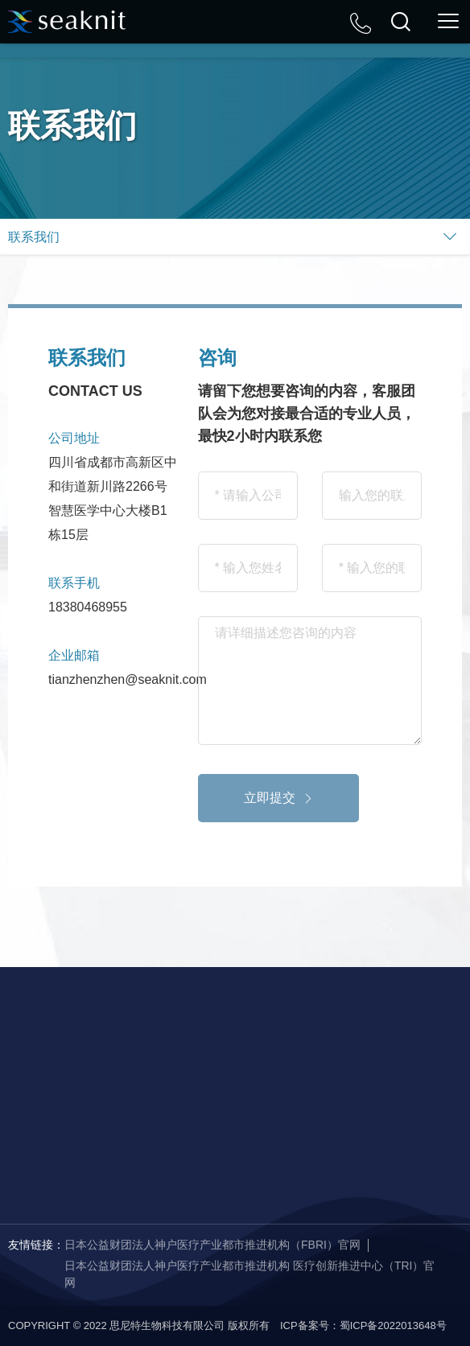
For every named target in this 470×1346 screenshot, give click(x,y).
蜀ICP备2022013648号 (393, 1325)
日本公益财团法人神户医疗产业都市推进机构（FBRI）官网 (212, 1244)
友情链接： (36, 1244)
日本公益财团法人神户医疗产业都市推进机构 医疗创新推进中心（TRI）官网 (249, 1274)
